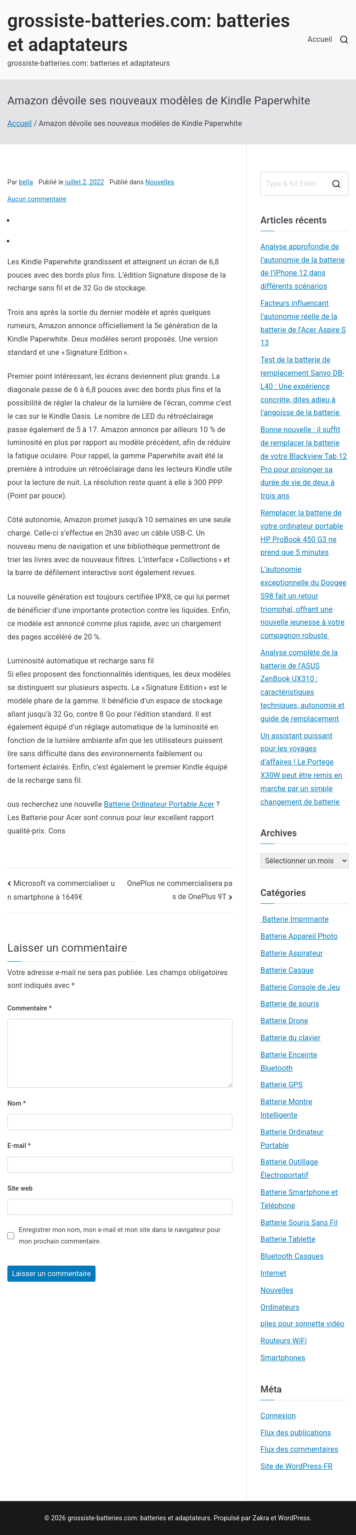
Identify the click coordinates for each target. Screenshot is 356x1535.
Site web (20, 1188)
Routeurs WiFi (283, 1340)
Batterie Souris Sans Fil (299, 1222)
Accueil (320, 39)
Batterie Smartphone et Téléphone (299, 1199)
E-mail (19, 1145)
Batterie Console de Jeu (300, 987)
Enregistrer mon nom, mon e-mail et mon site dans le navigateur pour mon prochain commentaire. (119, 1235)
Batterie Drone (284, 1020)
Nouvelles (160, 182)
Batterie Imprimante (294, 919)
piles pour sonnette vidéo (302, 1323)
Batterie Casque (287, 970)
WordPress (294, 1518)
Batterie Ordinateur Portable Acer (159, 804)
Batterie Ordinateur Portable (291, 1139)
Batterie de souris (289, 1003)
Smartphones (282, 1357)
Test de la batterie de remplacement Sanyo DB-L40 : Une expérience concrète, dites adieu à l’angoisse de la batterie (302, 386)
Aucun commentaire (36, 199)
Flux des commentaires (299, 1449)
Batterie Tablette (287, 1239)
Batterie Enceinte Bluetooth (288, 1061)
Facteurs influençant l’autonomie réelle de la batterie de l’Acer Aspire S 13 (303, 323)
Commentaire (29, 1008)
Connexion (278, 1415)
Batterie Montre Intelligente (286, 1108)
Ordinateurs (279, 1307)
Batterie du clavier (290, 1037)
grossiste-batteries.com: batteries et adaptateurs (139, 1518)
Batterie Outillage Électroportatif (289, 1169)
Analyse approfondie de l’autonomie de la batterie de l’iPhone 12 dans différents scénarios (302, 266)
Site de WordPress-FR (296, 1466)
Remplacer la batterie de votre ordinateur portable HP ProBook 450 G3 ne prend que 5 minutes (301, 532)
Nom (16, 1103)
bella (26, 182)
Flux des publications (295, 1432)
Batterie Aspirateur (291, 953)
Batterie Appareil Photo (299, 936)
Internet (273, 1273)
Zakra (261, 1518)
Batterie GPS (281, 1084)
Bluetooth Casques (291, 1256)
